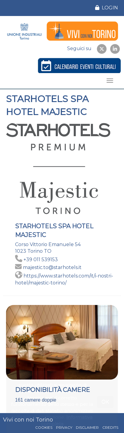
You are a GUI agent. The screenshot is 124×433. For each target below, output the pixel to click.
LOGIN (106, 8)
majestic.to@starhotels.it (52, 267)
